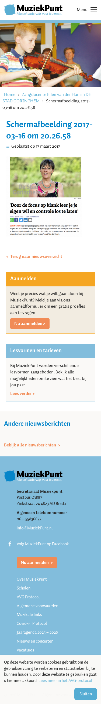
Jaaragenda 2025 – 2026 (37, 632)
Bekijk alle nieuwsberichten (30, 445)
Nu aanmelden (28, 323)
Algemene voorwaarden (37, 606)
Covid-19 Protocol (32, 623)
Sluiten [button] (85, 694)
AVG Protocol (28, 597)
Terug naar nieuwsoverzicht (35, 256)
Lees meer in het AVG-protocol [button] (65, 681)
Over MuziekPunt (32, 579)
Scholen (23, 588)
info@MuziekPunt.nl (35, 528)
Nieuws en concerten (35, 641)
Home (9, 94)
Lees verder (21, 393)
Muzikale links (29, 614)
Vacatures (25, 650)
